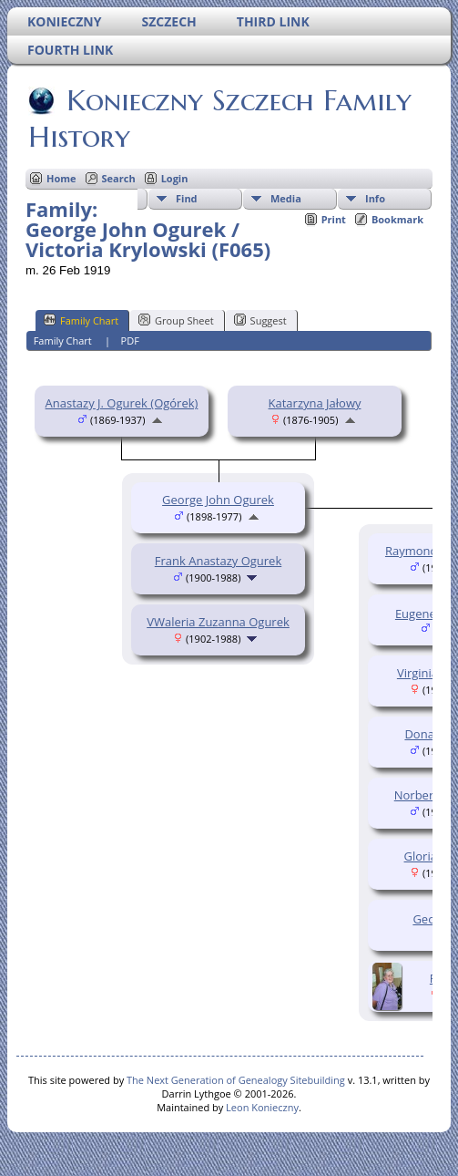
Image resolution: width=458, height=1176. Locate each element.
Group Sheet (176, 320)
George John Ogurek (218, 499)
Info (375, 198)
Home (61, 178)
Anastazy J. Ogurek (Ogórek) (122, 403)
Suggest (260, 320)
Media (285, 198)
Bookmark (397, 219)
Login (174, 178)
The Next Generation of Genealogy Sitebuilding (236, 1080)
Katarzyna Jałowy (315, 403)
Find (187, 198)
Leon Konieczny (262, 1107)
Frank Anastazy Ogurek (218, 560)
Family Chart (81, 320)
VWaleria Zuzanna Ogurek (218, 622)
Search (119, 178)
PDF (130, 340)
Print (333, 219)
